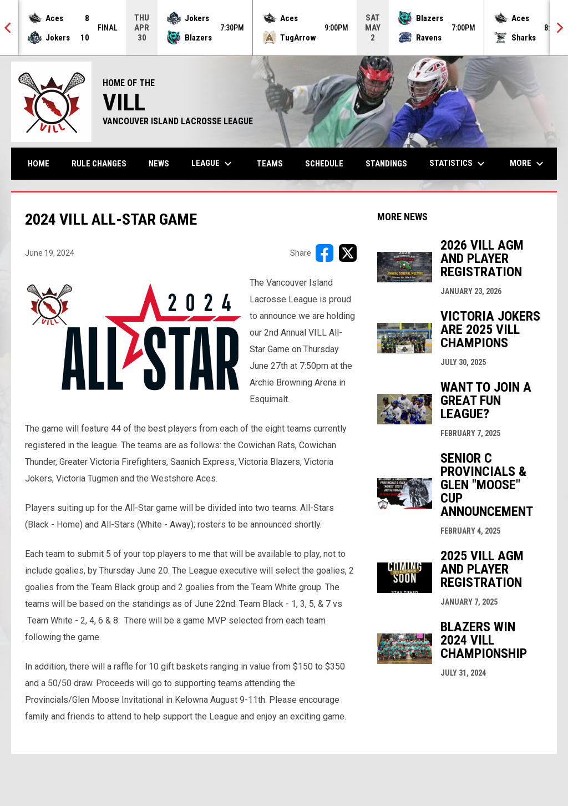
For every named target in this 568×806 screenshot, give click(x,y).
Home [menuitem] (38, 164)
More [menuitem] (528, 163)
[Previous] (9, 27)
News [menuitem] (159, 164)
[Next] (559, 27)
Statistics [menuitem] (458, 163)
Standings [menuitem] (386, 164)
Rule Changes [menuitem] (99, 164)
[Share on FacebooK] (324, 253)
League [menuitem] (213, 163)
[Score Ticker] (284, 27)
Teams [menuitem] (270, 164)
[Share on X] (348, 253)
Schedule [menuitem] (324, 164)
